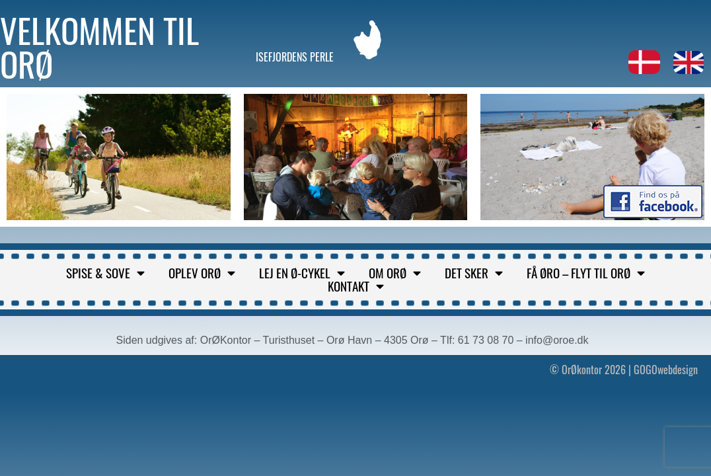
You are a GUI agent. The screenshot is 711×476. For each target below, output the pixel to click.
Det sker (474, 273)
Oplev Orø (201, 273)
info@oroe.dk (556, 340)
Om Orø (395, 273)
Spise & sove (105, 273)
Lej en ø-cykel (302, 273)
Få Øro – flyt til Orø (586, 273)
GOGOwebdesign (666, 369)
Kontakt (356, 286)
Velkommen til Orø (99, 47)
